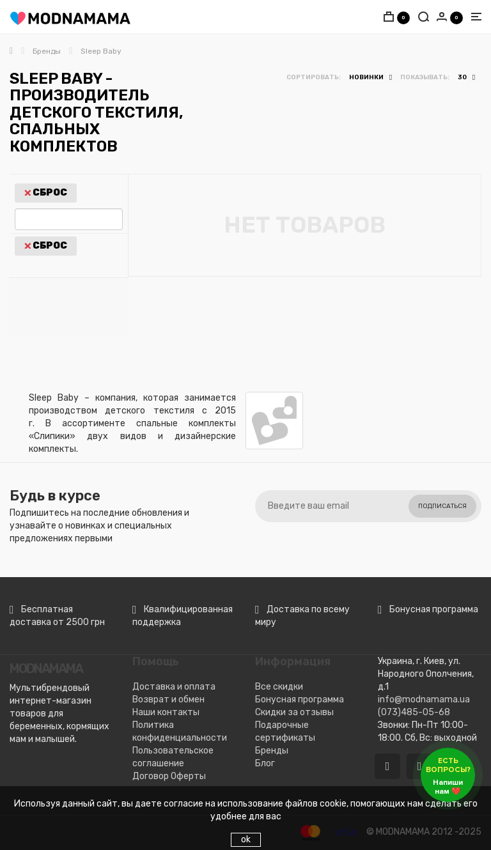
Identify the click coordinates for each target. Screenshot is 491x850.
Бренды (271, 750)
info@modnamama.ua (424, 699)
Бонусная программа (299, 699)
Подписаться (442, 506)
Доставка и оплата (173, 686)
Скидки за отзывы (294, 712)
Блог (265, 763)
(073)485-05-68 (414, 712)
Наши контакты (165, 712)
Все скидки (279, 686)
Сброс (45, 192)
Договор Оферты (169, 776)
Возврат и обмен (168, 699)
